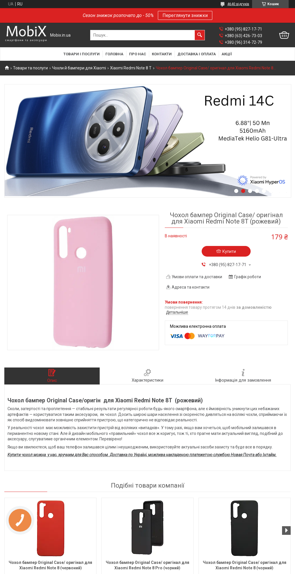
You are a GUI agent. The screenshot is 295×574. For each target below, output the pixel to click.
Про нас (137, 54)
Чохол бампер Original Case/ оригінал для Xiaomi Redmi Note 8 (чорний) (244, 565)
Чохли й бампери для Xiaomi (79, 68)
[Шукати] (200, 35)
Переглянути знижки (185, 15)
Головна (114, 54)
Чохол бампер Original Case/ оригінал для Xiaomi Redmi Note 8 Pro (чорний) (147, 565)
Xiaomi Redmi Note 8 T (131, 68)
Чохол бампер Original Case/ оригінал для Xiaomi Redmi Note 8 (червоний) (50, 565)
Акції (227, 54)
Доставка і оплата (196, 54)
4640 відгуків (238, 4)
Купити (229, 251)
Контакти (162, 54)
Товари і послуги (81, 54)
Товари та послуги (30, 68)
